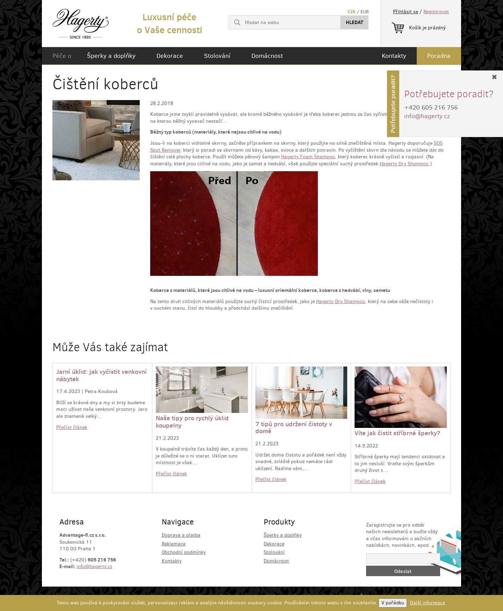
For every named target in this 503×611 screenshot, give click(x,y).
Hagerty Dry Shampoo (404, 163)
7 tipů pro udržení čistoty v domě (293, 428)
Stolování (217, 56)
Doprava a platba (181, 535)
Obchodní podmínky (184, 552)
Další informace (427, 602)
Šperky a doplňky (111, 56)
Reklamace (173, 544)
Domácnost (267, 56)
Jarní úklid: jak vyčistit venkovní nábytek (101, 375)
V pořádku (392, 602)
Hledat (354, 22)
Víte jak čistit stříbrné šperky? (397, 433)
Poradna (439, 56)
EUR (364, 12)
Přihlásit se (405, 11)
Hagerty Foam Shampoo (308, 156)
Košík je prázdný (419, 26)
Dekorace (169, 56)
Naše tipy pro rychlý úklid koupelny (192, 422)
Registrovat (436, 11)
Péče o (61, 56)
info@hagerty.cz (94, 566)
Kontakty (394, 56)
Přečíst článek (71, 427)
